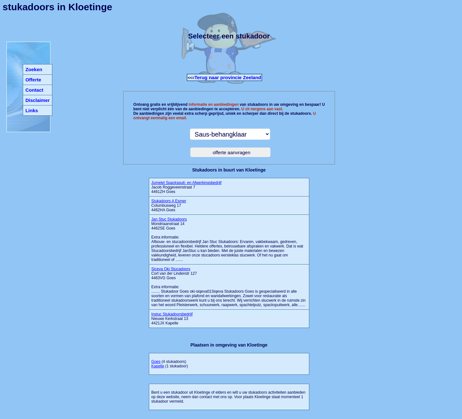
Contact (34, 90)
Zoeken (33, 69)
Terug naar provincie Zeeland (227, 77)
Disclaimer (37, 100)
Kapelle (157, 366)
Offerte (33, 79)
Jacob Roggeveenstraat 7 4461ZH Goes (186, 187)
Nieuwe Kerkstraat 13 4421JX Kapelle (172, 318)
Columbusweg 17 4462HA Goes (168, 205)
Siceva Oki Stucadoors (170, 269)
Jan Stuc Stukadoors (169, 219)
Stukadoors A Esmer (168, 201)
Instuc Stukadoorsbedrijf (172, 314)
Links (31, 110)
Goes (156, 361)
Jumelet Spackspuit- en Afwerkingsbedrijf (186, 182)
